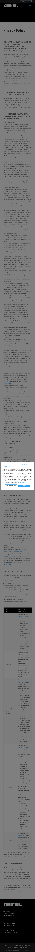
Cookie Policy (21, 482)
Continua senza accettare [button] (26, 464)
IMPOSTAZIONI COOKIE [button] (11, 485)
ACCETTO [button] (24, 485)
